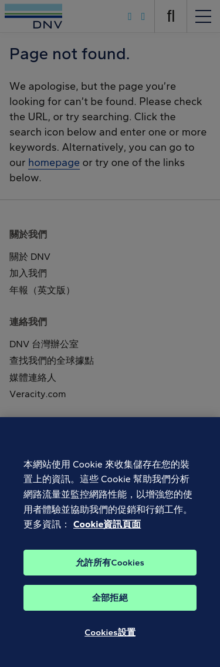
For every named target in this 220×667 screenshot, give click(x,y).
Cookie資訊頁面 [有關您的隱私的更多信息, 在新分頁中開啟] (107, 528)
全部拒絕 (110, 601)
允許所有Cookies (110, 566)
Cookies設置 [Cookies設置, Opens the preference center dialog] (110, 636)
